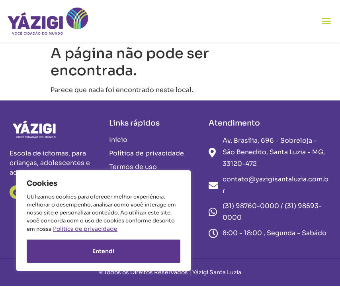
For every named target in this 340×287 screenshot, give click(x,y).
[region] (103, 220)
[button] (326, 21)
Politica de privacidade (85, 228)
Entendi (103, 251)
